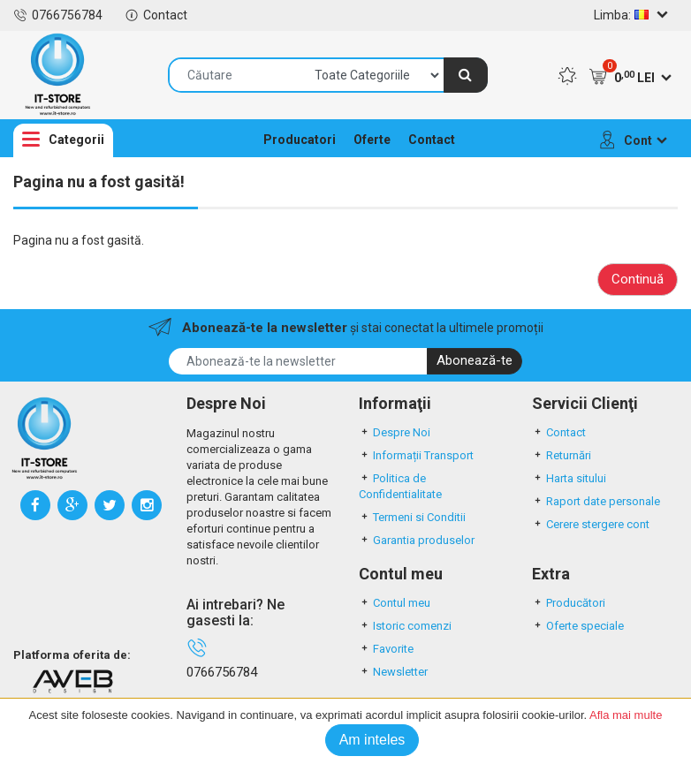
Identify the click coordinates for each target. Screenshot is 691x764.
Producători (568, 602)
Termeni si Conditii (412, 517)
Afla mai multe (625, 715)
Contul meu (394, 602)
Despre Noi (394, 432)
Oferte (372, 139)
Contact (156, 15)
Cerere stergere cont (590, 524)
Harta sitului (569, 478)
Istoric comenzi (405, 625)
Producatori (299, 139)
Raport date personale (596, 501)
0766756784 (58, 15)
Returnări (561, 455)
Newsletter (393, 671)
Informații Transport (416, 455)
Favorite (386, 648)
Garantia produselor (417, 540)
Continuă (637, 279)
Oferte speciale (578, 625)
